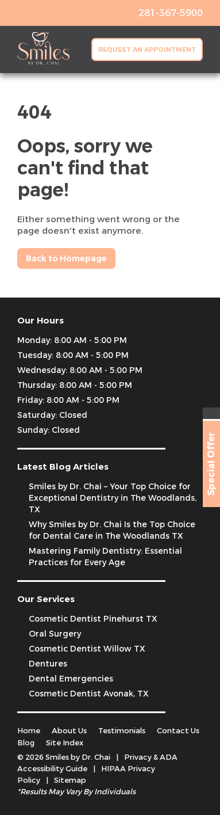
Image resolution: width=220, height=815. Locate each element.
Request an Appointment (147, 49)
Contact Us (178, 731)
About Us (69, 731)
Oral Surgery (55, 634)
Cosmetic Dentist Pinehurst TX (93, 619)
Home (28, 731)
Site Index (64, 743)
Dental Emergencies (71, 678)
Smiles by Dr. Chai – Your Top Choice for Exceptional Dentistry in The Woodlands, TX (112, 498)
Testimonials (121, 731)
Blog (25, 743)
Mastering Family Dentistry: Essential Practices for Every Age (105, 557)
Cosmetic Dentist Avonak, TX (89, 693)
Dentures (48, 663)
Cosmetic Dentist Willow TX (87, 648)
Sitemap (70, 780)
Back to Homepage (66, 258)
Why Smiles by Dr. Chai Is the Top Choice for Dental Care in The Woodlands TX (112, 530)
